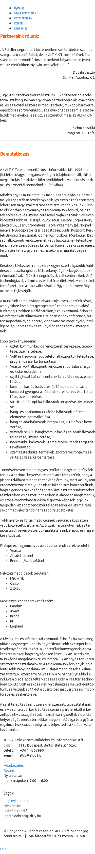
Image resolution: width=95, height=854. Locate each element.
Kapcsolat (20, 28)
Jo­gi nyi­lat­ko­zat (16, 801)
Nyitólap (19, 7)
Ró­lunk (9, 770)
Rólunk (18, 22)
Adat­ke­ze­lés (14, 765)
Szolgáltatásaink (25, 12)
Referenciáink (23, 17)
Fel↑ (3, 849)
